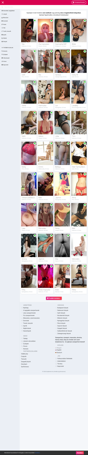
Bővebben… (37, 453)
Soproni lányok (61, 326)
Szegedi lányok (61, 328)
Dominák (4, 21)
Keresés (4, 51)
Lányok (4, 14)
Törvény (58, 364)
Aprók (3, 34)
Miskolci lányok (61, 318)
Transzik (23, 359)
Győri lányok (60, 313)
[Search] (44, 7)
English (58, 350)
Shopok (4, 41)
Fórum (3, 61)
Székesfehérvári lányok (63, 331)
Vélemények (5, 58)
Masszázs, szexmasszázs (30, 318)
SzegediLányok (26, 361)
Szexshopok (26, 331)
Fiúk (3, 27)
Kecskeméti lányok (62, 315)
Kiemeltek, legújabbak (7, 10)
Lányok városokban (28, 341)
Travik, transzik (6, 31)
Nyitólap (24, 308)
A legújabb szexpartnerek (30, 310)
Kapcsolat (4, 64)
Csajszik (23, 356)
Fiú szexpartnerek (27, 315)
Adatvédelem (60, 361)
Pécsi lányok (60, 323)
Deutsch (58, 352)
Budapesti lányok (61, 308)
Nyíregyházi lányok (62, 320)
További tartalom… (54, 298)
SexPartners (25, 367)
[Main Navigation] (2, 2)
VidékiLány (24, 354)
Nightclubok (26, 328)
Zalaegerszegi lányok (63, 333)
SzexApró (24, 364)
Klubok (4, 38)
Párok (3, 24)
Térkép (24, 338)
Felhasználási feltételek (63, 358)
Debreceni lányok (61, 310)
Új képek (4, 54)
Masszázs (4, 17)
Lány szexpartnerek (28, 313)
